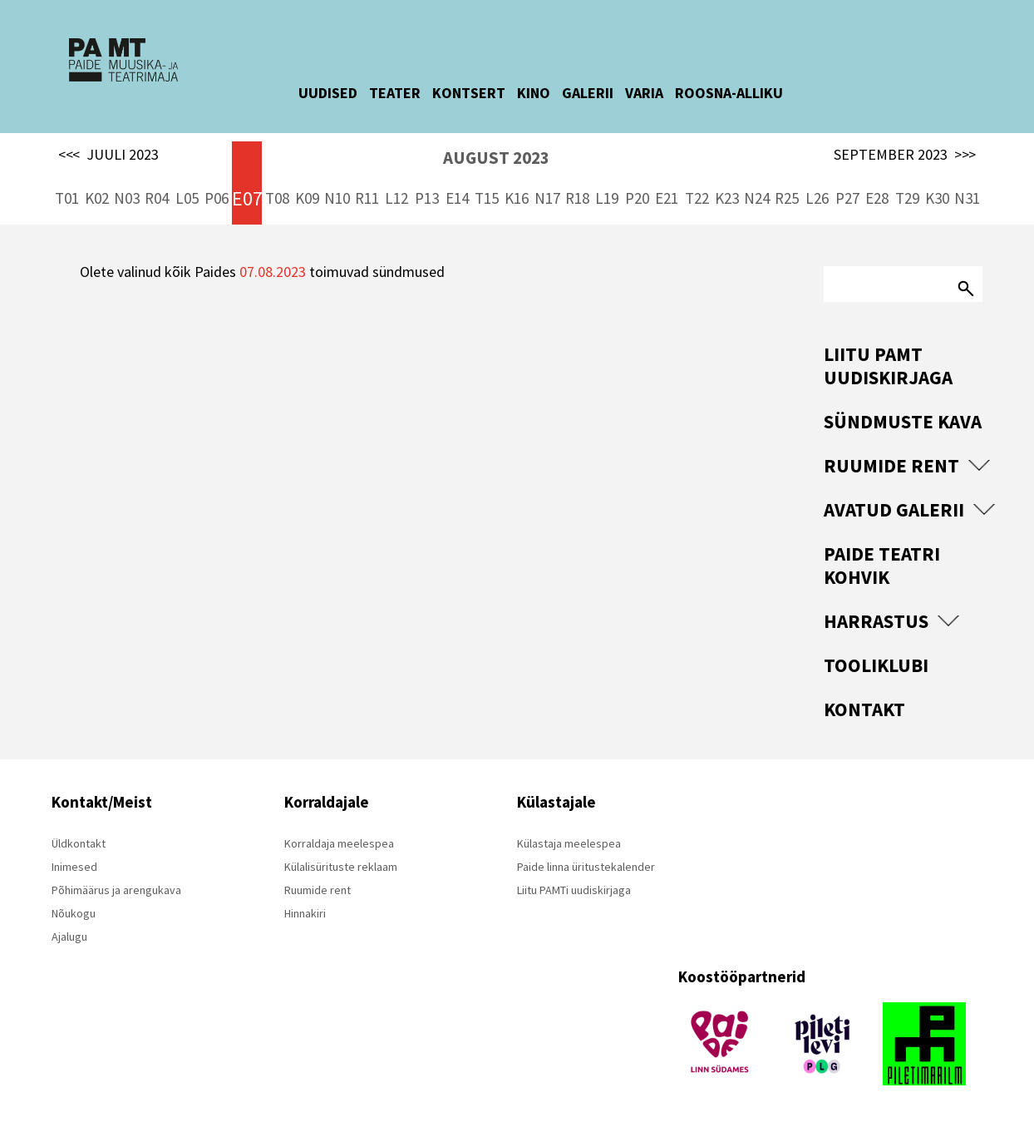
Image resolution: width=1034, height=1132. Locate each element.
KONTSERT (483, 92)
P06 (216, 198)
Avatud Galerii (894, 509)
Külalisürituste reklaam (340, 866)
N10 (337, 198)
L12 (396, 198)
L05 (187, 198)
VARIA (659, 92)
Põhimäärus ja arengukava (116, 889)
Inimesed (74, 866)
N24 (757, 198)
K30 (937, 198)
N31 (967, 198)
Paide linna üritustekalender (586, 866)
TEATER (410, 92)
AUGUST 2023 (496, 157)
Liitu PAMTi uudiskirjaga (574, 889)
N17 (547, 198)
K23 (727, 198)
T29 (907, 198)
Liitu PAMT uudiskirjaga (888, 365)
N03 (127, 198)
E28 (877, 198)
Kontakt (864, 709)
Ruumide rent (891, 465)
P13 (427, 198)
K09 (307, 198)
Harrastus (876, 621)
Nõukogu (74, 913)
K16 (517, 198)
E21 (666, 198)
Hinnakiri (305, 913)
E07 (247, 198)
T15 (487, 198)
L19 (606, 198)
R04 (157, 198)
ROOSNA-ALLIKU (744, 92)
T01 (67, 198)
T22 (697, 198)
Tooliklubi (876, 665)
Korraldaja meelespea (339, 843)
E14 (457, 198)
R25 (787, 198)
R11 (367, 198)
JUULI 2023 (108, 154)
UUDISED (342, 92)
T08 (277, 198)
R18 (577, 198)
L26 (817, 198)
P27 (847, 198)
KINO (548, 92)
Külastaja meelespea (569, 843)
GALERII (602, 92)
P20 (637, 198)
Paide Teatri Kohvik (882, 565)
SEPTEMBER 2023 (905, 154)
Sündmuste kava (903, 421)
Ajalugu (69, 936)
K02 (97, 198)
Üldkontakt (79, 843)
